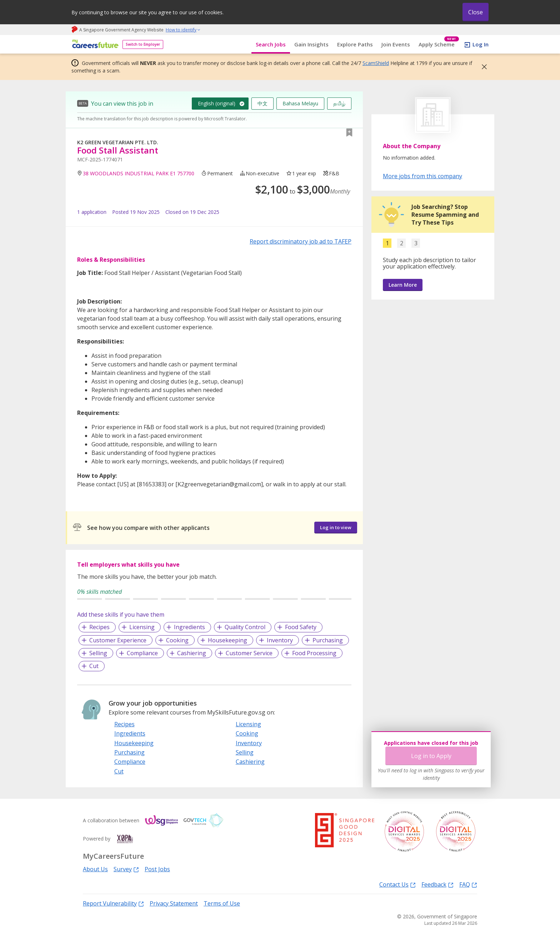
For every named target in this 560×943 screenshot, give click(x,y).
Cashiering (191, 653)
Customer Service (249, 653)
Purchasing (327, 640)
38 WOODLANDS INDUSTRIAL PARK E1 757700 (138, 173)
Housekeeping (227, 640)
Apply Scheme (439, 44)
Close (475, 12)
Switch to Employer (143, 44)
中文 (263, 103)
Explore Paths (355, 44)
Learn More (403, 284)
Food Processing (314, 653)
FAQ (468, 884)
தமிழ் (339, 103)
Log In (480, 44)
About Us (95, 869)
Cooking (177, 640)
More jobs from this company (422, 175)
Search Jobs (271, 44)
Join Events (395, 44)
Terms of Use (222, 903)
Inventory (280, 640)
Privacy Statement (174, 903)
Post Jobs (157, 869)
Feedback (437, 884)
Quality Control (245, 627)
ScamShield (375, 63)
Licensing (142, 627)
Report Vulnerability (113, 903)
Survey (126, 869)
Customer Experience (117, 640)
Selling (98, 653)
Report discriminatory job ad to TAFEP (300, 241)
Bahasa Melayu (300, 103)
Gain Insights (311, 44)
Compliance (142, 653)
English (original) (216, 103)
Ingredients (189, 627)
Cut (94, 666)
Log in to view (335, 527)
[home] (94, 44)
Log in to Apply (431, 756)
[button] (482, 66)
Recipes (99, 627)
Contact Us (397, 884)
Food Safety (300, 627)
